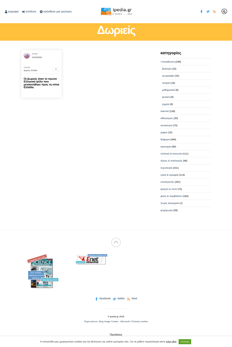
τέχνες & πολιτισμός (171, 160)
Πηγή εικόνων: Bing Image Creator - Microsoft (106, 321)
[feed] (214, 11)
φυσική (166, 97)
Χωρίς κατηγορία (169, 203)
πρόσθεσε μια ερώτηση (56, 11)
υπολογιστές (167, 181)
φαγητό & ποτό (168, 189)
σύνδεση (29, 11)
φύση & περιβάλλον (171, 196)
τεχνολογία (166, 167)
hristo (35, 54)
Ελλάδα (34, 70)
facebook (102, 298)
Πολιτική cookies (139, 321)
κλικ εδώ (171, 341)
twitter (118, 298)
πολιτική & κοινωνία (171, 153)
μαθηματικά (168, 90)
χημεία (165, 104)
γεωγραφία (168, 75)
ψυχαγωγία (166, 210)
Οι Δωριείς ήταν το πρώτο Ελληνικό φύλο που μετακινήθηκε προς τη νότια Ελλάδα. (41, 83)
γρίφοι (163, 132)
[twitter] (208, 11)
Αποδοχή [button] (185, 341)
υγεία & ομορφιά (169, 174)
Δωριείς (27, 70)
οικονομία (165, 146)
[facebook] (201, 11)
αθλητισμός (166, 118)
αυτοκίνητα (166, 125)
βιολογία (166, 68)
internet (164, 111)
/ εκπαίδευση (167, 61)
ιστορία (27, 67)
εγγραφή (11, 11)
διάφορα (165, 139)
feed (131, 298)
